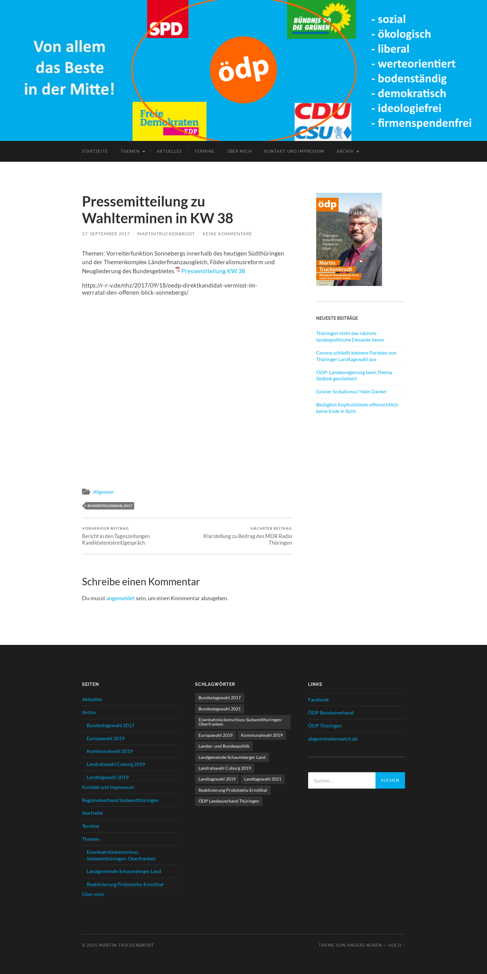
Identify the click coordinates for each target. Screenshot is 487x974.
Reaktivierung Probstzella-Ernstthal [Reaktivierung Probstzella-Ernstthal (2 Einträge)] (232, 790)
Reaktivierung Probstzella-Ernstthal (125, 884)
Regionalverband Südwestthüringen (120, 800)
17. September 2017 (106, 233)
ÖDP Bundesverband (331, 712)
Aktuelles (169, 151)
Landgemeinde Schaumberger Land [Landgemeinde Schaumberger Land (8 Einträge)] (232, 757)
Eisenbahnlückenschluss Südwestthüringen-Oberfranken (121, 855)
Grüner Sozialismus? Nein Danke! (351, 391)
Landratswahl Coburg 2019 (116, 764)
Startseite (95, 151)
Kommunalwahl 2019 (110, 751)
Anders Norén (364, 945)
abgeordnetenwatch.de (332, 738)
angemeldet (120, 598)
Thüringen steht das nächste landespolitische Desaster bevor (350, 336)
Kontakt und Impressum (294, 151)
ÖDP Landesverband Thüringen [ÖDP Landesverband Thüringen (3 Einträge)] (228, 801)
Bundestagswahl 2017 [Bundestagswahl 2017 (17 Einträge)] (219, 697)
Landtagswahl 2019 (108, 777)
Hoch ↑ (396, 945)
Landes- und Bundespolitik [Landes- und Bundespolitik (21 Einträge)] (223, 746)
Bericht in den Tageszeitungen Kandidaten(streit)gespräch (133, 536)
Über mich (239, 151)
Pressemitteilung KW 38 (213, 270)
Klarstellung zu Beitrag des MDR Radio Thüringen (240, 536)
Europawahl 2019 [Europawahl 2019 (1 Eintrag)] (215, 735)
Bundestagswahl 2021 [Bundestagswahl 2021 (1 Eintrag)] (219, 708)
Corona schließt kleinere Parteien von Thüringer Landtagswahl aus (356, 356)
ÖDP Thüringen (325, 725)
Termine (204, 151)
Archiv (345, 151)
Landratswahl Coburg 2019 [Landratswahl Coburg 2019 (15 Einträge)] (224, 768)
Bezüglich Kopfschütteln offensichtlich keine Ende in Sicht (357, 407)
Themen (130, 151)
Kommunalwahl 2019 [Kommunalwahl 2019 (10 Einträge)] (262, 735)
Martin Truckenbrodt (126, 945)
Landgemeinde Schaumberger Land (124, 871)
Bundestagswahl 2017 (110, 505)
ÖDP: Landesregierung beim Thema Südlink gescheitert (354, 375)
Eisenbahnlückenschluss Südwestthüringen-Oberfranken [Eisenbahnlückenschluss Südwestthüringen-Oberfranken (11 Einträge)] (240, 722)
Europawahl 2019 (106, 738)
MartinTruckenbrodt (166, 233)
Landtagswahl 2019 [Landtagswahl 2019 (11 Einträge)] (217, 778)
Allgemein (103, 492)
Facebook (318, 699)
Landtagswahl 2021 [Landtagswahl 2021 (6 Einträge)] (262, 778)
